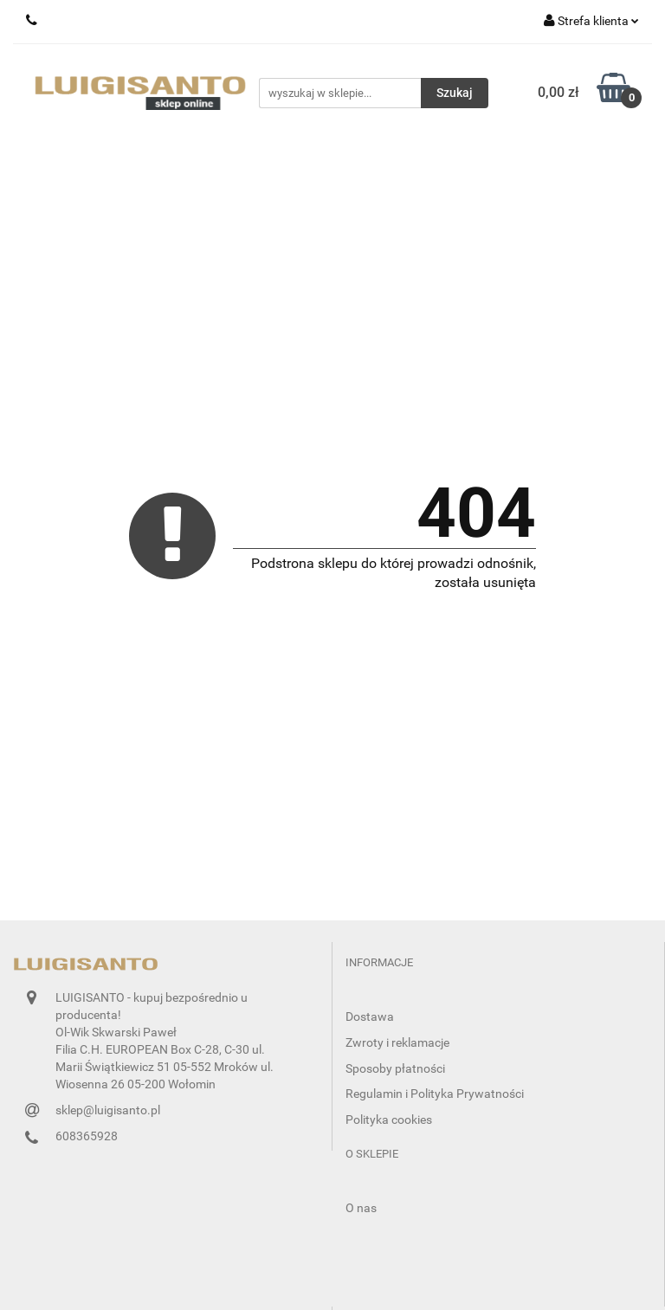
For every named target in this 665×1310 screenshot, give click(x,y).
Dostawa (369, 1016)
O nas (361, 1208)
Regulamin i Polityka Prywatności (434, 1093)
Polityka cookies (388, 1119)
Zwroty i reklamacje (397, 1042)
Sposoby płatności (395, 1068)
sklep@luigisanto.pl (107, 1110)
